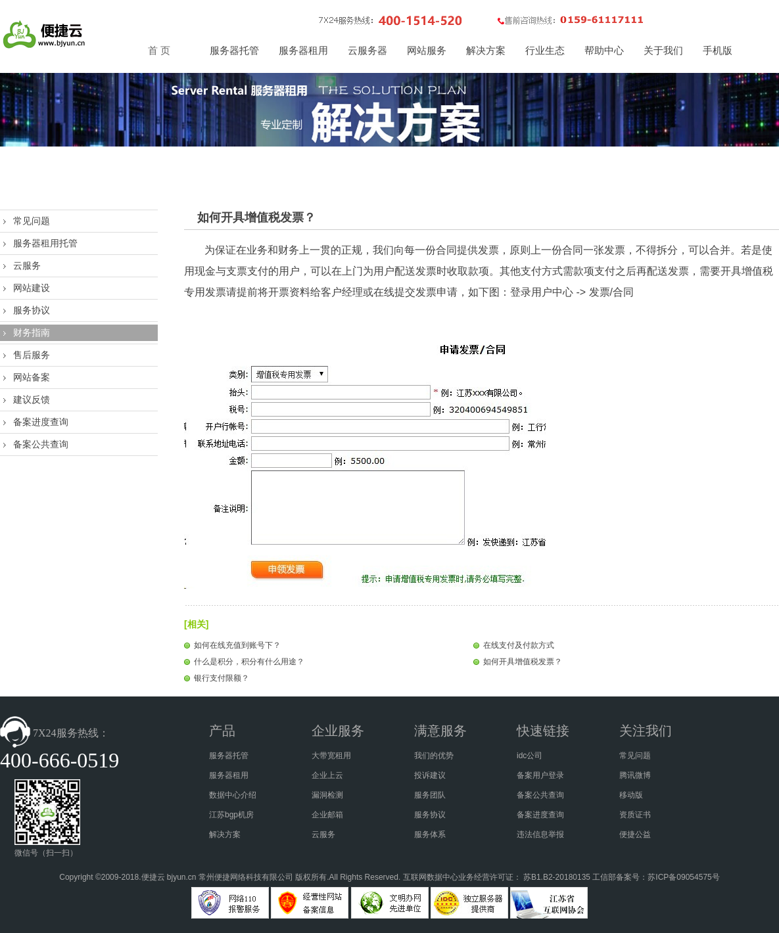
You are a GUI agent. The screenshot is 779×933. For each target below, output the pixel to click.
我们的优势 (434, 755)
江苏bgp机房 (231, 814)
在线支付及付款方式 (518, 645)
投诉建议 (430, 775)
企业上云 (327, 775)
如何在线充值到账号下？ (237, 645)
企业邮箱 (327, 814)
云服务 (27, 265)
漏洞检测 (327, 795)
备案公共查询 (40, 444)
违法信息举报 (540, 834)
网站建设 (31, 288)
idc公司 (529, 755)
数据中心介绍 (232, 795)
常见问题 (31, 221)
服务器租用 (228, 775)
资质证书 (635, 814)
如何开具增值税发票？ (522, 661)
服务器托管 (228, 755)
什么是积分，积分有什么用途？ (249, 661)
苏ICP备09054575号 (683, 877)
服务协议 (31, 310)
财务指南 (31, 332)
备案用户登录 (540, 775)
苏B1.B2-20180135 (556, 877)
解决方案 (225, 834)
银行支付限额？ (221, 678)
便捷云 (153, 877)
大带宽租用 (331, 755)
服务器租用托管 (45, 243)
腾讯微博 (635, 775)
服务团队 (430, 795)
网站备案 (31, 377)
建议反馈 (31, 399)
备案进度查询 (40, 422)
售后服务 (31, 355)
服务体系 (430, 834)
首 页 (159, 50)
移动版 (631, 795)
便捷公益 (635, 834)
